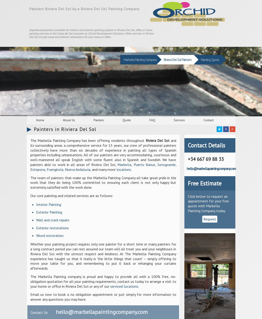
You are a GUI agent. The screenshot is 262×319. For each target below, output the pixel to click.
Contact (208, 120)
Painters (99, 120)
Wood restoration (49, 235)
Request (209, 219)
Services (179, 120)
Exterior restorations (52, 228)
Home (40, 120)
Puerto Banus (144, 164)
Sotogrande (167, 164)
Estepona (37, 169)
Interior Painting (48, 204)
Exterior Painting (49, 212)
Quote (127, 120)
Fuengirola (55, 169)
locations (124, 169)
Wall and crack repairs (52, 220)
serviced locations (124, 286)
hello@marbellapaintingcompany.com (102, 312)
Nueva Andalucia (77, 169)
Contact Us (39, 312)
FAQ (152, 120)
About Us (69, 120)
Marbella (124, 164)
